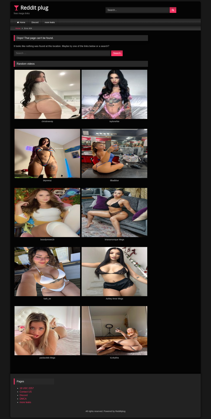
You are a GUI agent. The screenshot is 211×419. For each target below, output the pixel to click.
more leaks (50, 22)
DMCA (23, 399)
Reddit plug (31, 7)
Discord (35, 22)
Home (22, 22)
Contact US (26, 391)
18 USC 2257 (27, 388)
